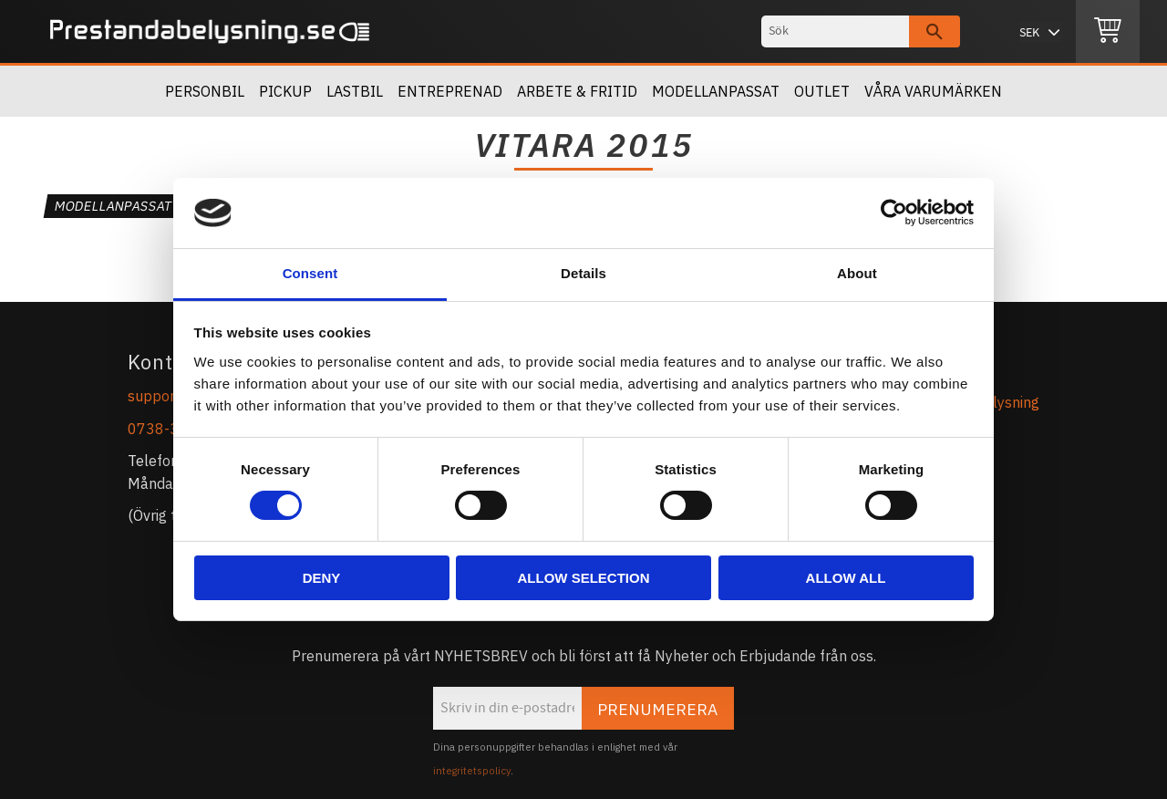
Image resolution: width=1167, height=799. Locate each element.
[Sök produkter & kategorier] (835, 31)
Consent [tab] (310, 273)
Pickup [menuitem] (285, 91)
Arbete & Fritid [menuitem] (577, 91)
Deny (322, 578)
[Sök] (934, 31)
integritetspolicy (472, 770)
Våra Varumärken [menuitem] (933, 91)
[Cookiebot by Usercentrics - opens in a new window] (894, 212)
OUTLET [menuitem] (822, 91)
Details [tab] (583, 273)
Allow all (846, 578)
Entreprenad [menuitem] (450, 91)
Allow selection (584, 578)
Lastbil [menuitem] (354, 91)
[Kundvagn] (1107, 32)
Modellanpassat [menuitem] (716, 91)
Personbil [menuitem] (204, 91)
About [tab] (857, 273)
